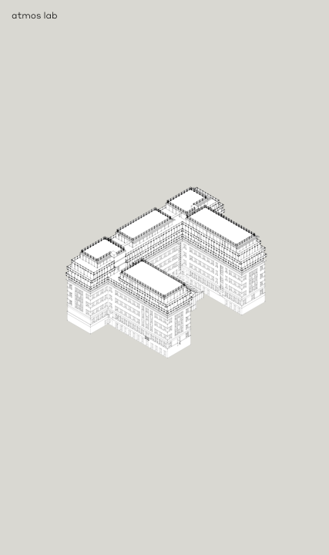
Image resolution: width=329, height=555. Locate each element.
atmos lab (35, 15)
